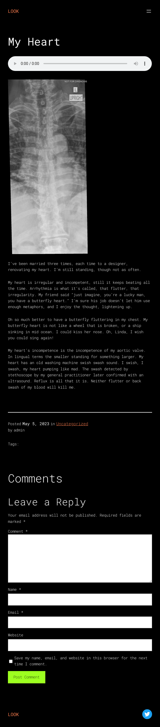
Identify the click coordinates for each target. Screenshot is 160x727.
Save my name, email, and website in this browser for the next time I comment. (80, 660)
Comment (18, 531)
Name (14, 589)
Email (15, 612)
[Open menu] (149, 11)
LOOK (13, 11)
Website (15, 634)
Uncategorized (72, 423)
